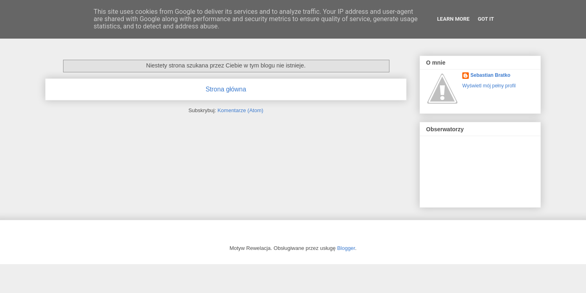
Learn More (453, 19)
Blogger (346, 248)
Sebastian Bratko (490, 75)
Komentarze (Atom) (240, 110)
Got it (486, 19)
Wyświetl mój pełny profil (489, 86)
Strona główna (226, 89)
